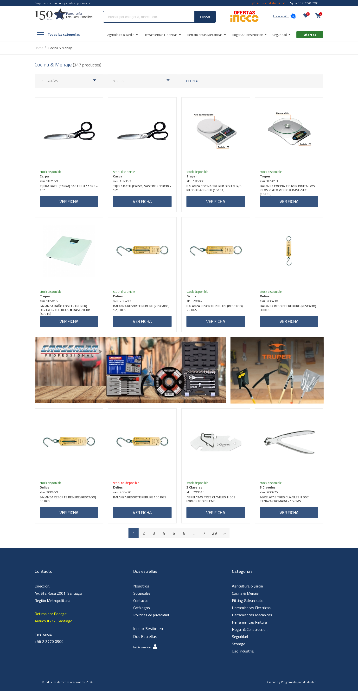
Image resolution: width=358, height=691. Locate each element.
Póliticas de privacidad (151, 615)
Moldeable (309, 682)
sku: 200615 (195, 492)
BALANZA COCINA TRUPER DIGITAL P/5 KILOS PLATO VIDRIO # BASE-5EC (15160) (287, 190)
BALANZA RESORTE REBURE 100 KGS (139, 497)
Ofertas (192, 81)
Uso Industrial (243, 651)
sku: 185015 (49, 301)
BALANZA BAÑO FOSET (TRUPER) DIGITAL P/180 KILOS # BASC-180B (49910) (65, 310)
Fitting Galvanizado (247, 600)
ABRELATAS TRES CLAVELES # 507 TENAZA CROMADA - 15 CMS (284, 499)
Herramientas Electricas (251, 607)
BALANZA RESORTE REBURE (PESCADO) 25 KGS (214, 308)
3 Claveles (194, 487)
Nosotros (141, 586)
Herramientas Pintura (249, 622)
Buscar (205, 17)
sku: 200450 (49, 492)
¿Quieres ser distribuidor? (268, 3)
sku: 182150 (49, 181)
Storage (238, 643)
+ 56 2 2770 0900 (304, 3)
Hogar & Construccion (250, 629)
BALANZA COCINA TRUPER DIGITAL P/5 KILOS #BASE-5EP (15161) (214, 188)
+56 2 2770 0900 (49, 641)
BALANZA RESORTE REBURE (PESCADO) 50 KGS (68, 499)
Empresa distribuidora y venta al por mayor (62, 3)
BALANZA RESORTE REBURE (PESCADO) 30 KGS (288, 308)
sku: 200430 (269, 301)
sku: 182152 (122, 181)
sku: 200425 (195, 301)
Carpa (44, 176)
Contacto (140, 600)
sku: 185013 (269, 181)
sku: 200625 (269, 492)
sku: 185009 (195, 181)
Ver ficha (68, 201)
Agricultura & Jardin (247, 586)
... (194, 533)
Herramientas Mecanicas (252, 615)
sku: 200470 (122, 492)
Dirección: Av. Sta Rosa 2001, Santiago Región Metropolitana (58, 593)
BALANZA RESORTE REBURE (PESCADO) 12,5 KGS (141, 308)
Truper (191, 176)
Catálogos (141, 607)
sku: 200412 (122, 301)
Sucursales (142, 593)
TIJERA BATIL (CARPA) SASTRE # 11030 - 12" (142, 188)
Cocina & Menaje (245, 593)
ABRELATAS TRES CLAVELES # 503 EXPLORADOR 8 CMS (210, 499)
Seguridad (240, 636)
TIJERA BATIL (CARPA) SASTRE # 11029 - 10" (69, 188)
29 (214, 533)
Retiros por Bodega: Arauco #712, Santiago (53, 617)
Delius (118, 296)
